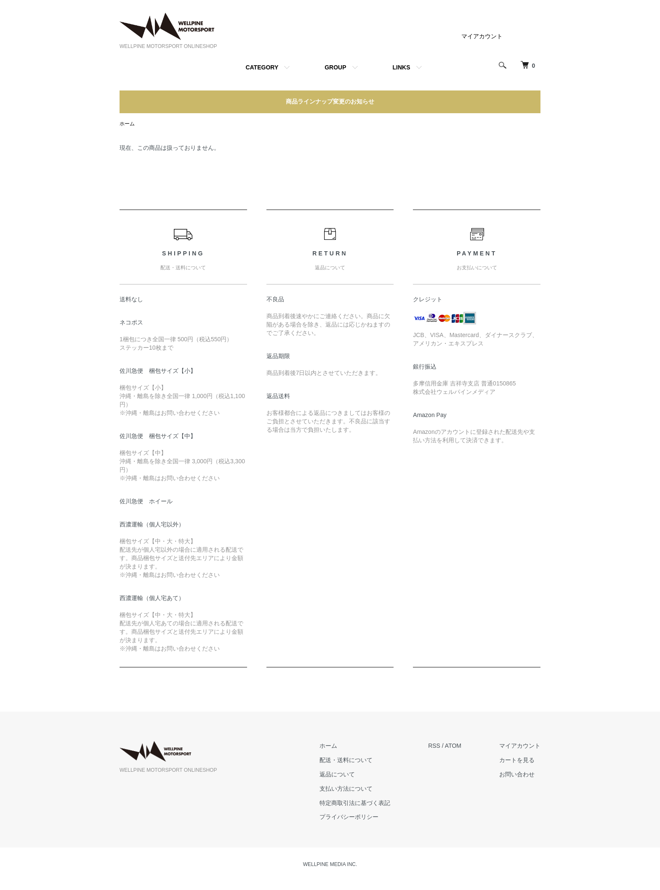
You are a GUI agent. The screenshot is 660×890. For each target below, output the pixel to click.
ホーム (127, 124)
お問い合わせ (517, 774)
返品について (337, 774)
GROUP (335, 67)
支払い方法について (346, 788)
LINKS (401, 67)
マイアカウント (482, 36)
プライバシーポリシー (348, 816)
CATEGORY (261, 67)
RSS (434, 745)
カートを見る (517, 760)
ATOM (453, 745)
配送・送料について (346, 760)
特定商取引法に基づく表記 (354, 803)
